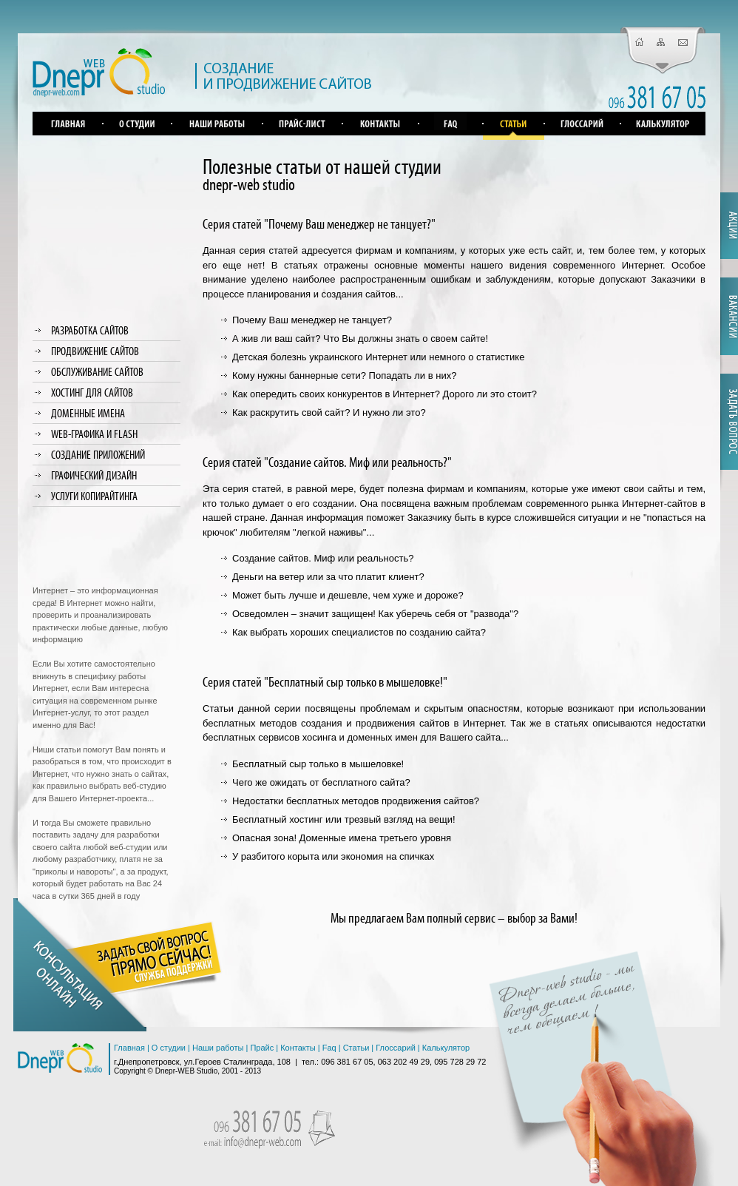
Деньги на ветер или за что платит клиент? (328, 576)
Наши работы (217, 1047)
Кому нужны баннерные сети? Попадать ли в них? (344, 375)
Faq (329, 1047)
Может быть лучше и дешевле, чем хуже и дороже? (348, 595)
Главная (129, 1047)
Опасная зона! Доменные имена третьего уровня (341, 837)
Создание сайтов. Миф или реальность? (322, 558)
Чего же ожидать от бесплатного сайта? (321, 782)
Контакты (298, 1047)
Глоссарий (396, 1047)
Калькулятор (446, 1047)
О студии (169, 1047)
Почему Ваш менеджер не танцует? (312, 320)
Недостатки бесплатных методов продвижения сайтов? (355, 800)
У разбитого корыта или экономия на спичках (333, 856)
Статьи (356, 1047)
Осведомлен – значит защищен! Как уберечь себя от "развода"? (375, 613)
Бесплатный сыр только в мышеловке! (318, 763)
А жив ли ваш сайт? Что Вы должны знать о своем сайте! (360, 338)
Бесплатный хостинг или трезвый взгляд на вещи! (344, 819)
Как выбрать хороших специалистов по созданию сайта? (359, 632)
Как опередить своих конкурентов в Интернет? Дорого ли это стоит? (384, 394)
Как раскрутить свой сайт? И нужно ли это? (329, 412)
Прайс (262, 1047)
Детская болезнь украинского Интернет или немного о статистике (378, 357)
